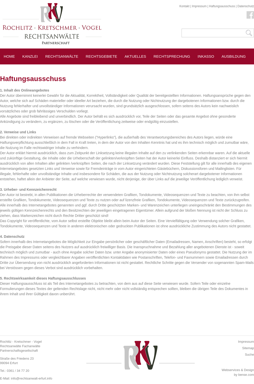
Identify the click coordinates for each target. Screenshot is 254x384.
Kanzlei (30, 56)
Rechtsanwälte (61, 56)
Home (9, 56)
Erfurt (35, 67)
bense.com (246, 375)
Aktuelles (135, 56)
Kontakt (184, 6)
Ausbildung (234, 56)
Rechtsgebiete (101, 56)
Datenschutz (245, 6)
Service (12, 67)
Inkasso (206, 56)
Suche (249, 354)
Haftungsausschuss (222, 6)
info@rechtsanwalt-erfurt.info (31, 378)
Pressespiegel (65, 67)
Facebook (250, 15)
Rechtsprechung (172, 56)
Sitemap (248, 348)
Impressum (199, 6)
